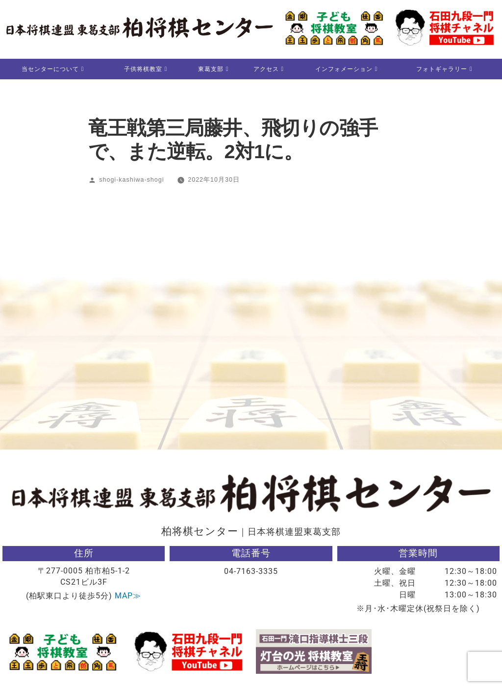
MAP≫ (128, 596)
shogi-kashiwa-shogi (131, 180)
